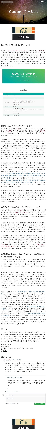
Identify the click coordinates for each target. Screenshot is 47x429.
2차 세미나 (41, 51)
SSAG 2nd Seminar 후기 (15, 45)
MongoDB (19, 348)
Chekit (20, 210)
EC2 (26, 348)
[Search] (7, 2)
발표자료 (42, 131)
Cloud (23, 348)
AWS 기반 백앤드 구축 (21, 212)
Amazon (14, 348)
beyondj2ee (7, 360)
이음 (17, 129)
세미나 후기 (5, 348)
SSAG (31, 348)
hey (41, 129)
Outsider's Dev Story (23, 11)
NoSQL (10, 348)
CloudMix (4, 244)
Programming (6, 346)
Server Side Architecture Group (18, 51)
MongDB (8, 131)
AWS (28, 348)
